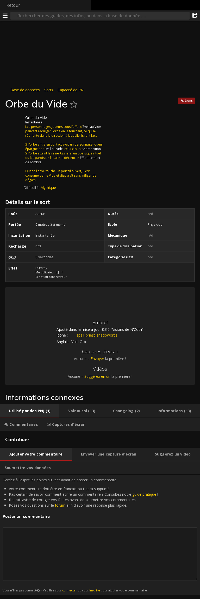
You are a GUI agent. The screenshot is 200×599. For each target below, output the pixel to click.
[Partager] (195, 15)
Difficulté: (31, 187)
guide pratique (144, 494)
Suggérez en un (97, 376)
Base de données (25, 89)
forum (60, 505)
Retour (13, 5)
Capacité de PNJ (71, 89)
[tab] (29, 410)
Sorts (48, 89)
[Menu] (5, 15)
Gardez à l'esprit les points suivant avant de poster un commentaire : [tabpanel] (100, 535)
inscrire (94, 590)
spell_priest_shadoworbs (93, 335)
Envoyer (97, 358)
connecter (69, 590)
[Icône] (14, 121)
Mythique (48, 187)
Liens (189, 100)
